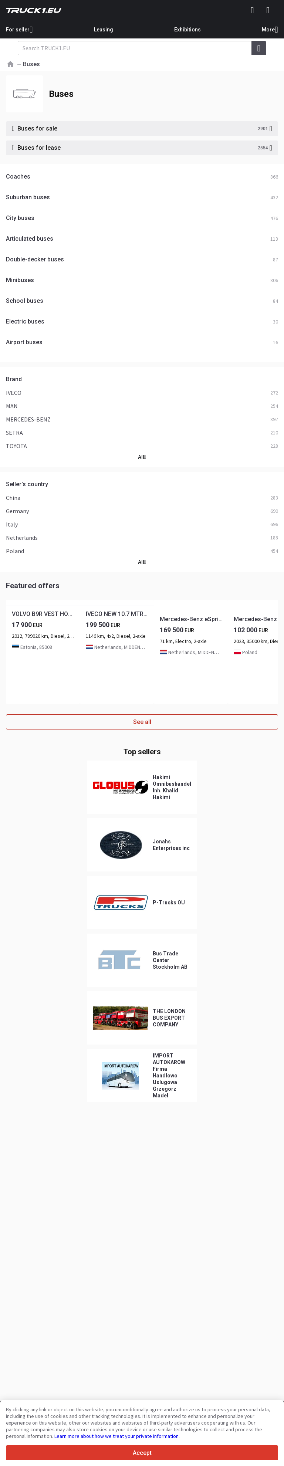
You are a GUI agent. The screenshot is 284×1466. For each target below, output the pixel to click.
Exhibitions (187, 30)
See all (142, 721)
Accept (142, 1452)
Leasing (103, 30)
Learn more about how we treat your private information (116, 1436)
